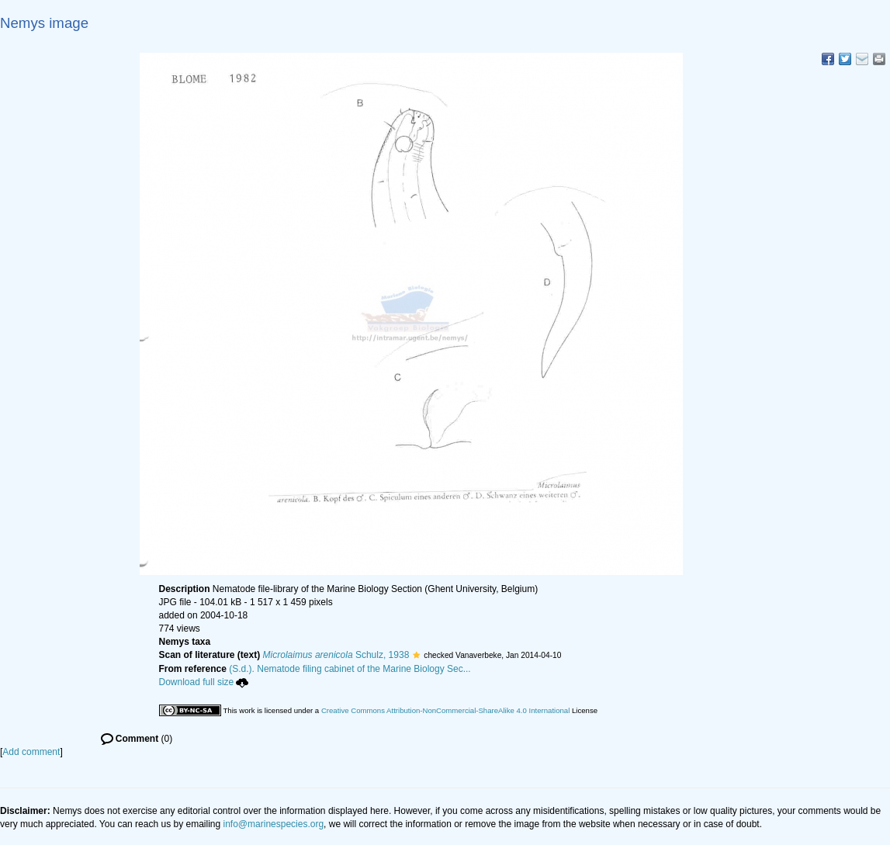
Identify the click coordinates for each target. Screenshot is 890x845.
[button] (416, 655)
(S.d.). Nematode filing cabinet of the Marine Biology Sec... (350, 668)
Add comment (31, 751)
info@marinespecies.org (273, 824)
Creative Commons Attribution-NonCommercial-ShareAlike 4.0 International (445, 710)
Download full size (204, 682)
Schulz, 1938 (336, 654)
